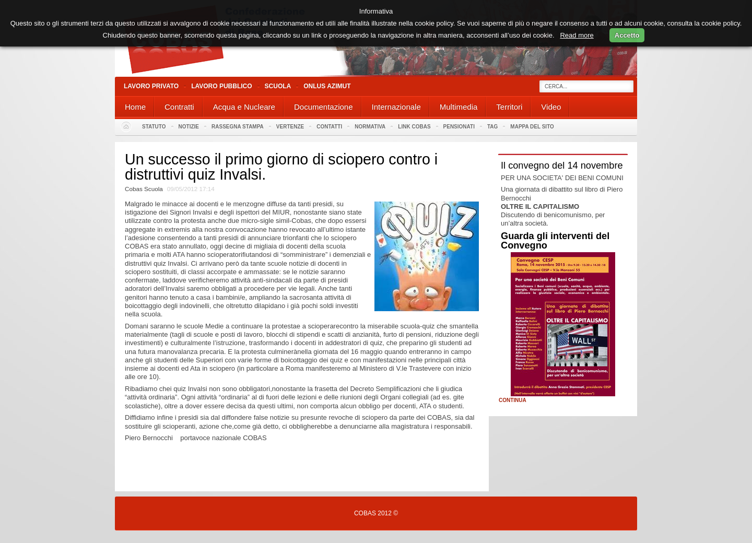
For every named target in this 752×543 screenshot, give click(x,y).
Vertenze (290, 126)
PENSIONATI (459, 126)
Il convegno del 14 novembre (562, 165)
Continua (512, 400)
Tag (492, 126)
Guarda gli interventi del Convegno (555, 241)
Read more (576, 35)
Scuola (278, 86)
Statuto (154, 126)
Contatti (329, 126)
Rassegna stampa (238, 126)
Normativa (370, 126)
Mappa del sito (532, 126)
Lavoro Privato (151, 86)
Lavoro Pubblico (221, 86)
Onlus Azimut (326, 86)
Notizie (189, 126)
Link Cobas (414, 126)
